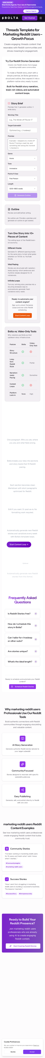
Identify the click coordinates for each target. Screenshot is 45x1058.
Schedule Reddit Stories (22, 687)
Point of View (13, 174)
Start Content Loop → (19, 544)
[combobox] (22, 158)
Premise (11, 136)
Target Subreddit (14, 125)
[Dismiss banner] (41, 11)
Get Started (29, 18)
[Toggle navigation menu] (40, 18)
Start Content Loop (22, 315)
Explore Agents (31, 11)
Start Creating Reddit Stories (23, 946)
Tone (10, 164)
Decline (13, 1052)
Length (10, 184)
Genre (10, 154)
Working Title (13, 115)
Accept (32, 1052)
